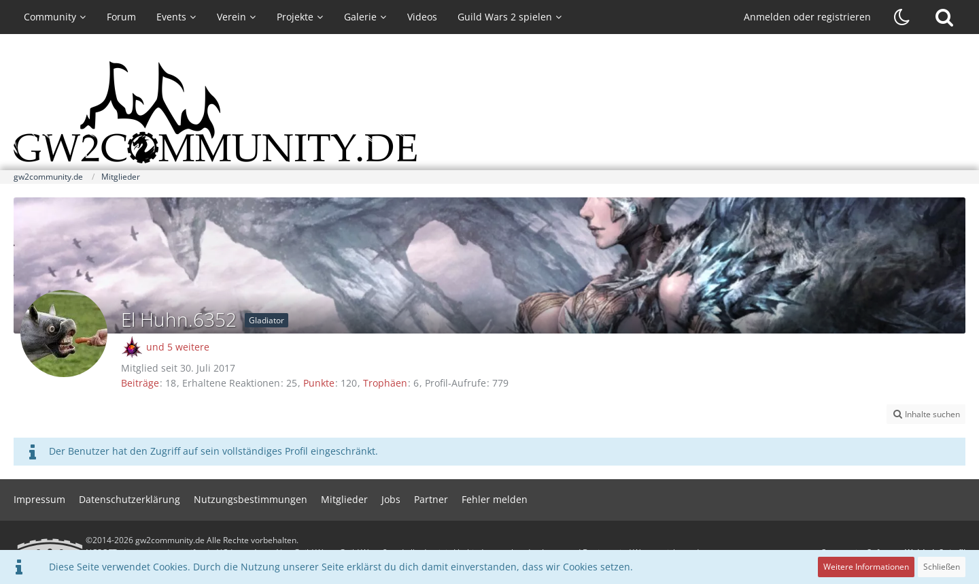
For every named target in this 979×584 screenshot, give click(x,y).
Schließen (941, 566)
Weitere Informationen (866, 566)
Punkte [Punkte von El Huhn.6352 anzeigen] (318, 382)
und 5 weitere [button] (177, 346)
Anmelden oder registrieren (807, 16)
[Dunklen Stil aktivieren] (902, 17)
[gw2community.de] (489, 112)
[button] (926, 414)
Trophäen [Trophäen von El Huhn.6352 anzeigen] (385, 382)
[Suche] (944, 17)
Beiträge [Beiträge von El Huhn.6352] (140, 382)
